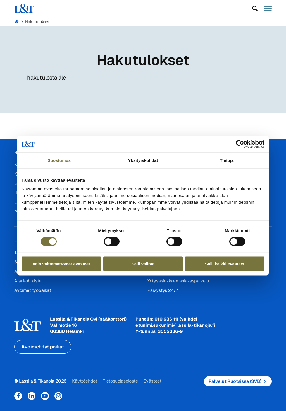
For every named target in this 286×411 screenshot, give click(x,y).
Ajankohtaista (27, 281)
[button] (255, 9)
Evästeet (152, 381)
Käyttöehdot (84, 381)
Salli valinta (143, 263)
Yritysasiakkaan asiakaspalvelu (178, 281)
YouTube (45, 396)
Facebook (18, 396)
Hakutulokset (37, 21)
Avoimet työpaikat (32, 290)
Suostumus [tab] (59, 160)
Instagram (58, 396)
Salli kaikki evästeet (224, 263)
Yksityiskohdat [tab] (143, 160)
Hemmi (16, 21)
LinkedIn (31, 396)
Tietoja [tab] (227, 160)
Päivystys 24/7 (162, 290)
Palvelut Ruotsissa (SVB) (235, 381)
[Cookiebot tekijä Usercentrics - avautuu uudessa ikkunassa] (240, 144)
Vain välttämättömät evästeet (61, 263)
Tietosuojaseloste (120, 381)
